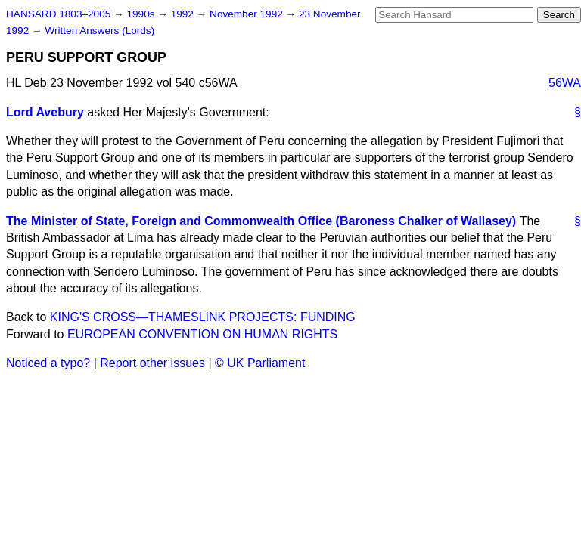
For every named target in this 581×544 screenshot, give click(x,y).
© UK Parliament (260, 363)
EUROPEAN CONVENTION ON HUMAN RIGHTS (202, 334)
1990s (141, 14)
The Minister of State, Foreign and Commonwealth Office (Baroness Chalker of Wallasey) (261, 221)
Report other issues (152, 363)
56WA (564, 82)
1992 (184, 14)
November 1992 (248, 14)
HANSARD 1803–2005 (58, 14)
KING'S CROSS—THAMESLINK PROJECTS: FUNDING (203, 317)
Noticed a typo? (48, 363)
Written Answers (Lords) (99, 30)
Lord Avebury (45, 112)
